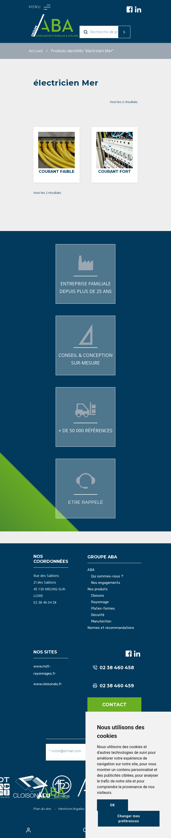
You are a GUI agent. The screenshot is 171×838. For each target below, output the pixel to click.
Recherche (115, 32)
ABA (91, 570)
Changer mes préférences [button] (129, 818)
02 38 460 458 (113, 667)
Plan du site (42, 809)
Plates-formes (103, 609)
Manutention (101, 621)
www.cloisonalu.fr (47, 684)
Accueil (36, 51)
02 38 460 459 (113, 685)
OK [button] (112, 805)
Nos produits (97, 589)
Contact (114, 704)
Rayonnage (100, 602)
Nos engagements (105, 583)
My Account (28, 830)
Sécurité (97, 615)
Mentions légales (71, 809)
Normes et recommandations (110, 628)
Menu (39, 7)
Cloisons (97, 596)
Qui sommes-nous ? (107, 576)
